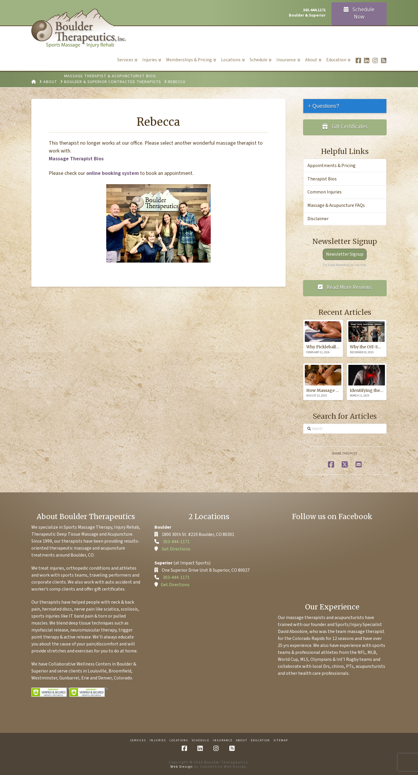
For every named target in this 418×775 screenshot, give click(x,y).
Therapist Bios (322, 179)
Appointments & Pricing (331, 165)
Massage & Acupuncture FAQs (336, 205)
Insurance (223, 740)
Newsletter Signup (344, 254)
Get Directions (176, 549)
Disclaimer (318, 219)
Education (260, 740)
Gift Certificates (344, 127)
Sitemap (280, 740)
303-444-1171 (176, 542)
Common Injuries (324, 192)
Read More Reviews (345, 287)
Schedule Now (359, 13)
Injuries (157, 740)
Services (138, 740)
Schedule (200, 740)
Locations (179, 740)
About (241, 740)
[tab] (344, 106)
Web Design (181, 766)
